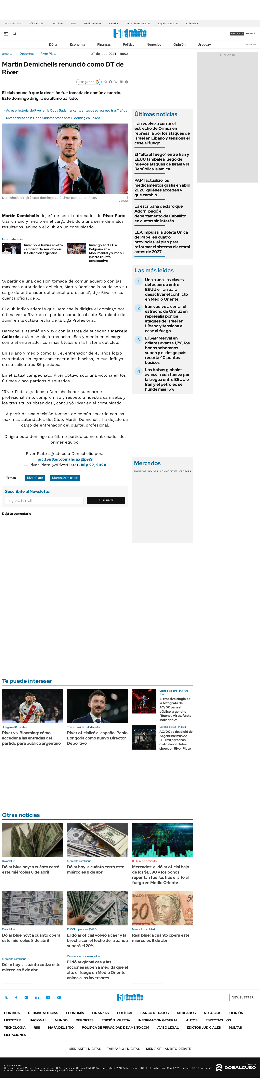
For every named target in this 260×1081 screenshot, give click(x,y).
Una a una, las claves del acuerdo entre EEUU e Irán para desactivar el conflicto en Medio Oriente (166, 289)
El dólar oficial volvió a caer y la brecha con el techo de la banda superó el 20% (97, 940)
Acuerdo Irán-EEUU (138, 23)
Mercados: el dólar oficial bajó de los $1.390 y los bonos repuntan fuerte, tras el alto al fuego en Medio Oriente (160, 874)
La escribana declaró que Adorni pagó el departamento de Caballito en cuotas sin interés (160, 214)
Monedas (140, 471)
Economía (77, 44)
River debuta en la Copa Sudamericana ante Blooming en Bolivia (53, 118)
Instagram (26, 997)
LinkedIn (37, 997)
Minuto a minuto (146, 861)
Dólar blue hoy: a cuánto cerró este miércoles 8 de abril (30, 869)
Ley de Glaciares (168, 23)
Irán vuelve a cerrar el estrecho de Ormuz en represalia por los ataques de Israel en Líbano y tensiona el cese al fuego (162, 133)
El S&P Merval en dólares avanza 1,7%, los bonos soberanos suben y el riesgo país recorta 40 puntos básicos (167, 350)
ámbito (7, 53)
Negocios (154, 44)
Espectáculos (218, 1020)
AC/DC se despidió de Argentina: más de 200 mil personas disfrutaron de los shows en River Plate (176, 740)
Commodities (169, 471)
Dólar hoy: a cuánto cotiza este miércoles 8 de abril (31, 967)
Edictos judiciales (204, 1027)
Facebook (16, 997)
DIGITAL (85, 1049)
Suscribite (106, 500)
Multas (235, 1027)
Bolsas (153, 471)
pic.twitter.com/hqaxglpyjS (65, 459)
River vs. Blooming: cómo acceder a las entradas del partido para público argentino (31, 738)
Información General (158, 1020)
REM (73, 23)
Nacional (38, 1020)
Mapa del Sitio (61, 1027)
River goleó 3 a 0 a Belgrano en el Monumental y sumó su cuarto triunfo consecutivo (106, 253)
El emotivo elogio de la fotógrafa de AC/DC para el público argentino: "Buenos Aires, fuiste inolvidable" (175, 709)
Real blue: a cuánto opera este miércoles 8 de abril (161, 938)
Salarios (113, 23)
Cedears (185, 471)
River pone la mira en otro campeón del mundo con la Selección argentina (43, 249)
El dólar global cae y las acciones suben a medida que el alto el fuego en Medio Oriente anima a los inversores (97, 969)
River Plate (48, 53)
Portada (12, 1013)
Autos (191, 1020)
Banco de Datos (154, 1013)
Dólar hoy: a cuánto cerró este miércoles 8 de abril (95, 869)
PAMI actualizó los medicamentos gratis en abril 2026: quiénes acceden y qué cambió (162, 188)
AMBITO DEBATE (168, 1049)
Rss (37, 1027)
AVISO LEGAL (168, 1027)
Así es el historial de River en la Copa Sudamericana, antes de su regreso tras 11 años (66, 110)
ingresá (250, 33)
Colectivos (192, 23)
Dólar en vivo (36, 23)
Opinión (179, 44)
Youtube (48, 997)
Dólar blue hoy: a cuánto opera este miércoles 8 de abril (31, 938)
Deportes (27, 53)
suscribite (237, 33)
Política (128, 44)
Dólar (53, 44)
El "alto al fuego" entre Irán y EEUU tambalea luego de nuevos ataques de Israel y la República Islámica (162, 162)
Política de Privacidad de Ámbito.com (115, 1027)
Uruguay (204, 44)
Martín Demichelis (65, 478)
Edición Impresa (116, 1020)
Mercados (186, 1013)
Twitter (6, 997)
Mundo (61, 1020)
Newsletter (250, 44)
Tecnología (15, 1027)
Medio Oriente (92, 23)
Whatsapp (59, 997)
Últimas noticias (43, 1013)
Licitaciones (15, 1035)
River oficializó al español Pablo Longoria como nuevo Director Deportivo (97, 738)
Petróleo (57, 23)
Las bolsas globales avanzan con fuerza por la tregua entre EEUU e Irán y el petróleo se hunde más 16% (167, 379)
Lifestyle (12, 1020)
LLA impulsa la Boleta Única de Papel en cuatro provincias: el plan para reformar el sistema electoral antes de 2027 (162, 242)
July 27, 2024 (92, 464)
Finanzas (104, 44)
